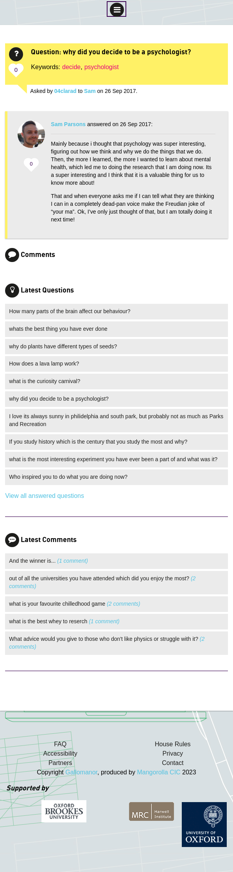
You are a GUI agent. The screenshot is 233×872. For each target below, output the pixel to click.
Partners (60, 763)
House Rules (173, 744)
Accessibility (60, 753)
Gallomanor (81, 772)
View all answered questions (44, 495)
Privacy (173, 753)
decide (71, 67)
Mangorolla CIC (158, 772)
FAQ (60, 744)
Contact (172, 763)
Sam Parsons (68, 124)
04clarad (65, 91)
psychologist (101, 67)
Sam (90, 91)
